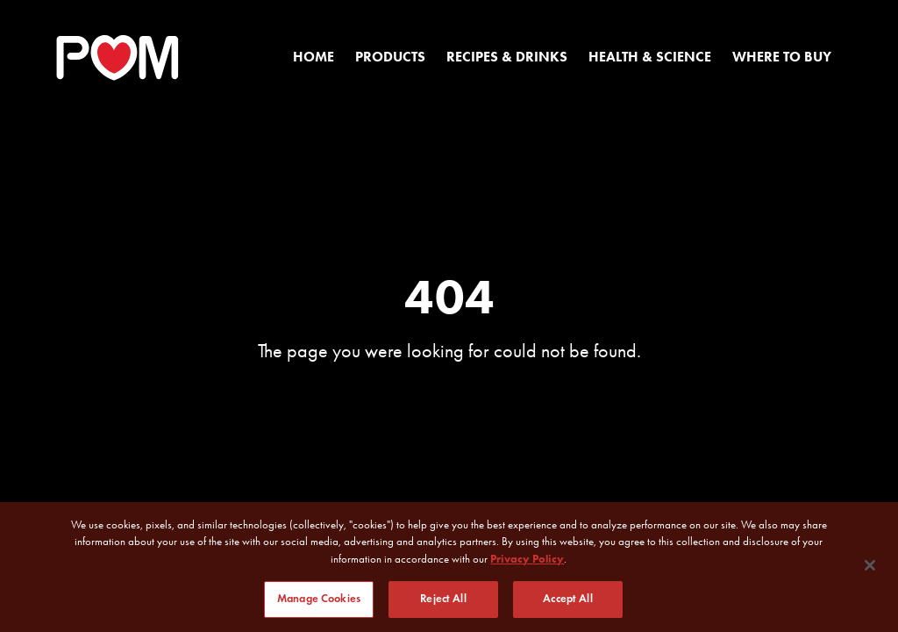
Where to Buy (781, 56)
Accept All (567, 599)
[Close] (870, 565)
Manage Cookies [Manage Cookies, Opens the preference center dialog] (318, 599)
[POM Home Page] (117, 58)
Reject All (443, 599)
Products (390, 56)
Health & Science (649, 56)
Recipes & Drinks (506, 56)
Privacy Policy (527, 558)
